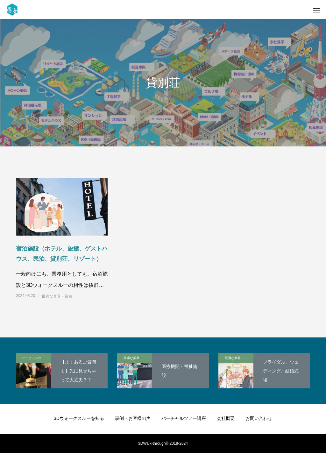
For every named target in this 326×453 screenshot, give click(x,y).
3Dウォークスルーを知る (79, 418)
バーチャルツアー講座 (36, 358)
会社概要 (226, 418)
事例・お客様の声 (133, 418)
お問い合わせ (258, 418)
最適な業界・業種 (57, 296)
